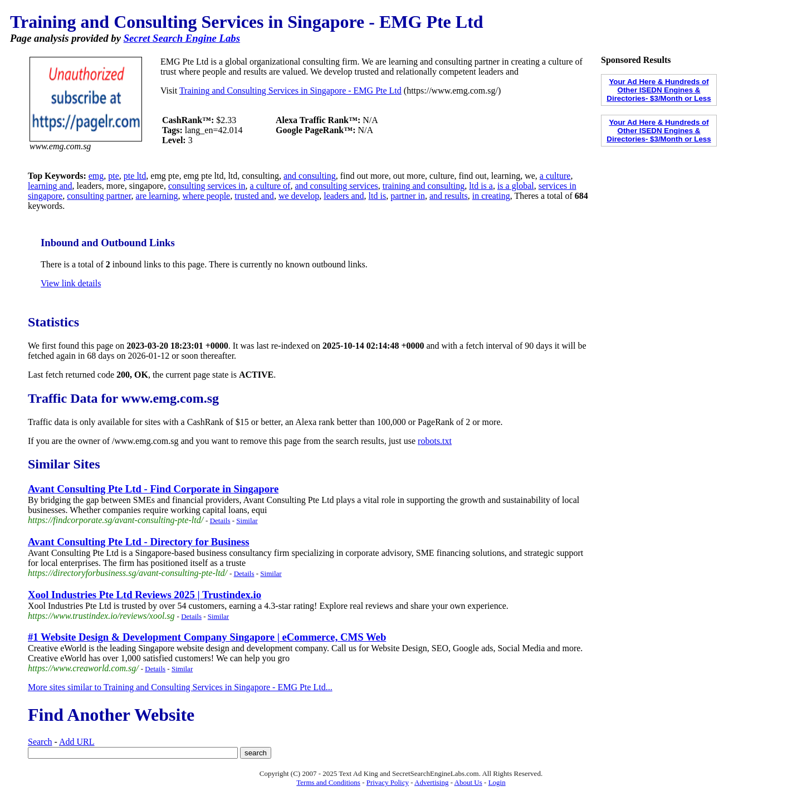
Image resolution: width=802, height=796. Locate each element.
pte (113, 175)
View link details (71, 283)
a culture (555, 175)
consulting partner (99, 196)
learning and (50, 186)
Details (220, 520)
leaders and (344, 196)
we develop (298, 196)
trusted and (254, 196)
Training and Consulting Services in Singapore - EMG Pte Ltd (290, 90)
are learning (157, 196)
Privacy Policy (387, 782)
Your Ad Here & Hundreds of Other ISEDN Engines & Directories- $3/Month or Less (659, 89)
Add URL (77, 741)
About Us (468, 782)
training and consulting (424, 186)
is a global (515, 186)
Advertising (431, 782)
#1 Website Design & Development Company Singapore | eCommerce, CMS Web (207, 637)
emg (96, 175)
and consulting (309, 175)
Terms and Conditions (328, 782)
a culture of (270, 186)
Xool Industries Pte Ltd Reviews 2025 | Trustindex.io (144, 594)
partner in (407, 196)
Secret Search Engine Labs (182, 38)
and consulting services (336, 186)
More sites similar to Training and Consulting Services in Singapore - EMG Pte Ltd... (180, 687)
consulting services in (207, 186)
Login (497, 782)
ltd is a (481, 186)
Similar (246, 520)
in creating (491, 196)
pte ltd (135, 175)
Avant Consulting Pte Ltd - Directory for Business (138, 542)
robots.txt (435, 441)
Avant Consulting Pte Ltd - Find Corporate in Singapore (153, 489)
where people (206, 196)
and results (448, 196)
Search (40, 741)
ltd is (378, 196)
